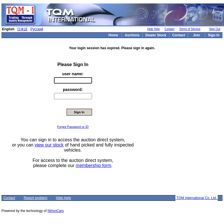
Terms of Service (189, 29)
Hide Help (153, 29)
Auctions (132, 35)
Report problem (35, 198)
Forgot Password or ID (73, 126)
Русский (36, 29)
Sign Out (214, 29)
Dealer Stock (155, 35)
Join (196, 35)
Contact (169, 29)
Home (113, 35)
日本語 (22, 29)
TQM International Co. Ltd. (196, 198)
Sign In (213, 35)
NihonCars (55, 211)
